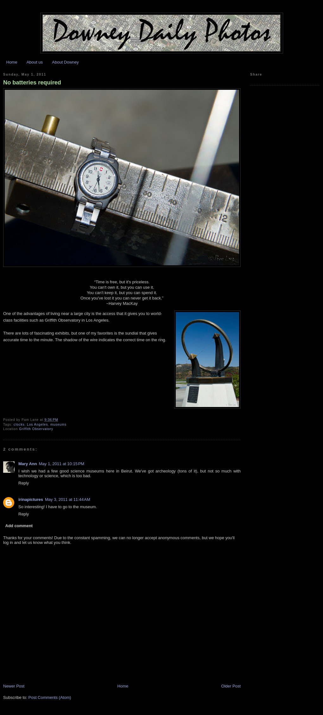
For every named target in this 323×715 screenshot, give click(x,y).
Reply (23, 483)
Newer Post (13, 686)
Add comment (19, 525)
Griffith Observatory (36, 429)
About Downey (65, 62)
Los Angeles (37, 424)
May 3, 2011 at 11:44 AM (67, 499)
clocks (19, 424)
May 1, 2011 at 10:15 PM (61, 463)
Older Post (231, 686)
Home (11, 62)
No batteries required (32, 82)
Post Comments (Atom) (49, 697)
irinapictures (30, 499)
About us (35, 62)
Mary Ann (27, 463)
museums (58, 424)
